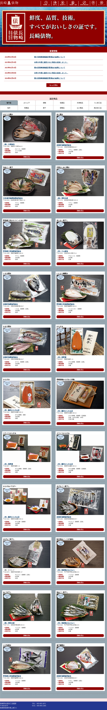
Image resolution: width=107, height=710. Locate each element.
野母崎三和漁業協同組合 (12, 251)
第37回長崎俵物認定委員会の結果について (49, 57)
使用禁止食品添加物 (84, 3)
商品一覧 (55, 3)
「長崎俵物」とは (46, 3)
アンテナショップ (101, 3)
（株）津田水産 (62, 198)
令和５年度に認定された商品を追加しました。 (51, 73)
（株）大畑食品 (9, 144)
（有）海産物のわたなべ (65, 570)
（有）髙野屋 (61, 357)
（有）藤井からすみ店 (11, 410)
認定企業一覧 (62, 3)
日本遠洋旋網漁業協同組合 (13, 198)
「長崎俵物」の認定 (73, 3)
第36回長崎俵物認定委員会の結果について (49, 67)
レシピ (93, 3)
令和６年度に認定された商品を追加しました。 (51, 62)
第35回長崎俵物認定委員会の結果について (49, 78)
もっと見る (53, 85)
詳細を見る (26, 157)
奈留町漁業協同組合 (64, 145)
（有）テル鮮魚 (62, 251)
